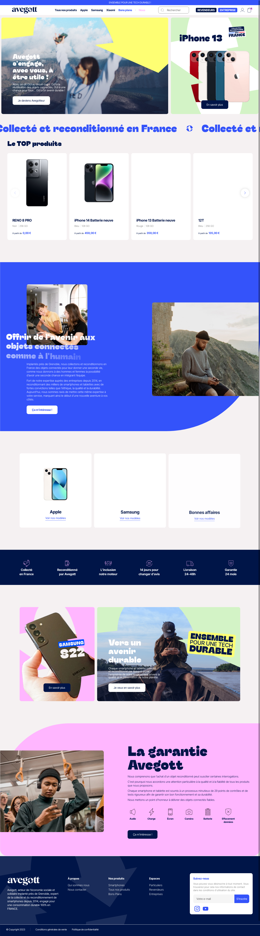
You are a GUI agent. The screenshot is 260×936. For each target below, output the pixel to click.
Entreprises (156, 894)
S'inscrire (241, 898)
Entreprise (228, 14)
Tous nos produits (119, 889)
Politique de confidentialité (85, 929)
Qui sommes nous (78, 885)
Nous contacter (77, 889)
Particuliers (155, 885)
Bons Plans (115, 894)
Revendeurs (206, 14)
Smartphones (116, 885)
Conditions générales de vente (51, 929)
